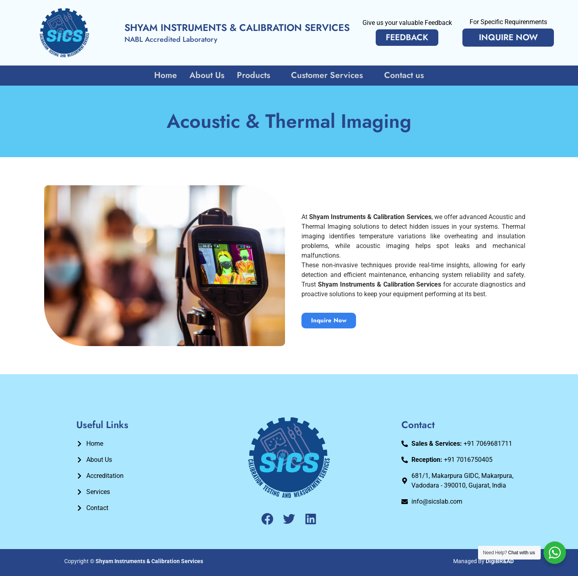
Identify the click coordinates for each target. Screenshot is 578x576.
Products (258, 75)
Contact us (403, 75)
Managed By (483, 561)
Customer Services (331, 75)
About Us (207, 75)
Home (166, 75)
